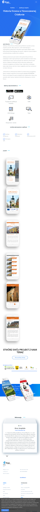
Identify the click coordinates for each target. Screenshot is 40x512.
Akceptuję (5, 510)
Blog (22, 497)
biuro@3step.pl (23, 477)
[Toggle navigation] (36, 2)
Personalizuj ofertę (20, 357)
